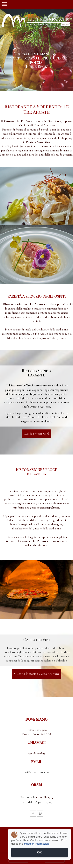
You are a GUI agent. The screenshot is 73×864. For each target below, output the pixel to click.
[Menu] (4, 4)
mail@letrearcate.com (36, 772)
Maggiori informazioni (36, 843)
